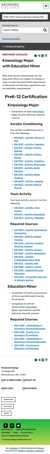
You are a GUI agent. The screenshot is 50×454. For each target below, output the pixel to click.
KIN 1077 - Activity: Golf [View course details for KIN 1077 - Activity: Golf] (26, 263)
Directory (7, 388)
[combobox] (25, 17)
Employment (29, 388)
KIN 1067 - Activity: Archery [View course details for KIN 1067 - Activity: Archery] (28, 250)
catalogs (13, 448)
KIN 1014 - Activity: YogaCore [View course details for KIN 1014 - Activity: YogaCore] (29, 161)
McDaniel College (10, 368)
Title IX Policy (27, 433)
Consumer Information (26, 429)
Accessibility (7, 429)
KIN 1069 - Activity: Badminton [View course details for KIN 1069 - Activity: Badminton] (30, 253)
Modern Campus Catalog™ (31, 450)
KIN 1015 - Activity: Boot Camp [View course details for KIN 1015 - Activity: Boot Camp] (29, 164)
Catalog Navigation (14, 46)
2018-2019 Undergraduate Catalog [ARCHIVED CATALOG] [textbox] (25, 17)
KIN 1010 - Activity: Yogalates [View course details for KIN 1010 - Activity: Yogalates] (29, 144)
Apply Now (7, 406)
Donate (6, 413)
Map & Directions (11, 380)
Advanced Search (11, 39)
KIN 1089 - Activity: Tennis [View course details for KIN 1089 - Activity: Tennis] (27, 267)
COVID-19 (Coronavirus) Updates (15, 436)
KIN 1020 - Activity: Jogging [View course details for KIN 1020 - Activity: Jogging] (28, 181)
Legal (15, 433)
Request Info (8, 399)
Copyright (5, 433)
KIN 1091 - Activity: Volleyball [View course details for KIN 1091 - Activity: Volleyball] (29, 218)
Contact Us (29, 380)
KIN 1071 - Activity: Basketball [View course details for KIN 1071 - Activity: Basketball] (29, 214)
